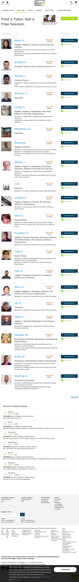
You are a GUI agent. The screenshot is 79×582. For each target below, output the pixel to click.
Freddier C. (21, 233)
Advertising (44, 501)
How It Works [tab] (49, 10)
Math (12, 530)
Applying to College (27, 533)
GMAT (7, 531)
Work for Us (65, 533)
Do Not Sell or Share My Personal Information (42, 557)
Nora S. (19, 215)
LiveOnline (54, 534)
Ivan (17, 183)
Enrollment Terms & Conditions (57, 501)
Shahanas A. (22, 128)
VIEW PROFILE (69, 40)
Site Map (31, 558)
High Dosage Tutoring (40, 531)
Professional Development (42, 536)
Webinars (53, 530)
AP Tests (3, 534)
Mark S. (19, 316)
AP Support (14, 536)
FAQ (2, 501)
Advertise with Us (66, 537)
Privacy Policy (46, 577)
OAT (7, 537)
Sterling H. (21, 376)
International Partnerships (69, 542)
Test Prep (37, 534)
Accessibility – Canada (68, 549)
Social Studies (15, 534)
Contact (64, 540)
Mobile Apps (54, 537)
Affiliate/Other (45, 502)
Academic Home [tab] (8, 10)
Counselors (54, 540)
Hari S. (18, 271)
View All (74, 397)
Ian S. (18, 303)
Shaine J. (20, 75)
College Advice (26, 531)
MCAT (7, 534)
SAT (2, 530)
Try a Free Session (69, 18)
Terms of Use (16, 579)
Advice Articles (55, 531)
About (64, 530)
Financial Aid (25, 534)
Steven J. (20, 162)
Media (63, 539)
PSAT (2, 533)
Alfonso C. (21, 93)
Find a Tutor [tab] (21, 10)
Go (22, 514)
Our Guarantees (66, 543)
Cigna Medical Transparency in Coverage (59, 507)
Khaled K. (20, 62)
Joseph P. (20, 197)
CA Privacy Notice (18, 557)
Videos (53, 533)
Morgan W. (21, 334)
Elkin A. (19, 287)
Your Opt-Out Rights (8, 558)
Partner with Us (66, 536)
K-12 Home (37, 530)
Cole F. (18, 251)
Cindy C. (19, 107)
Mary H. (19, 40)
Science (13, 531)
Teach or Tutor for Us (67, 531)
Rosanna (20, 142)
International (45, 499)
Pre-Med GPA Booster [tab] (64, 10)
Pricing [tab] (30, 10)
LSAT (7, 533)
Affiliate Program (66, 534)
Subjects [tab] (39, 10)
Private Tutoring (55, 536)
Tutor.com (37, 533)
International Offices (56, 539)
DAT (7, 536)
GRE (7, 530)
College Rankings (26, 530)
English (13, 533)
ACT (2, 531)
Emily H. (19, 356)
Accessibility (58, 504)
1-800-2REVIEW (6, 499)
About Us (37, 537)
